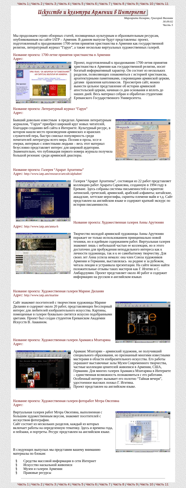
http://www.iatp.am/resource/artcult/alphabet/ (53, 173)
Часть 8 (118, 3)
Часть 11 (162, 3)
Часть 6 (91, 3)
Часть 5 (77, 3)
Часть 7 (104, 3)
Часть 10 (146, 3)
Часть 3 (50, 3)
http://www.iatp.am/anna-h (41, 226)
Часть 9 (132, 3)
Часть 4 (64, 3)
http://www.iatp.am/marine (41, 295)
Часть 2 (36, 3)
